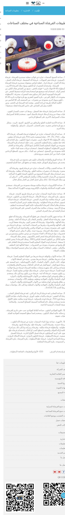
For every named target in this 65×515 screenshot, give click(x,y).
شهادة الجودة (58, 387)
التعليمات (59, 448)
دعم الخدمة (58, 452)
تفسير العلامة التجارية (54, 374)
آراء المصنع (58, 392)
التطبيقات (59, 443)
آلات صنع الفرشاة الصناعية (52, 411)
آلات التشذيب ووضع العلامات (52, 415)
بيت (32, 10)
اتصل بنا (60, 457)
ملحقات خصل (57, 420)
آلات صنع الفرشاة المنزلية (53, 406)
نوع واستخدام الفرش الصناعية (55, 351)
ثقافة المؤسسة (57, 378)
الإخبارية (23, 10)
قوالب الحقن (58, 425)
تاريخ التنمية (58, 383)
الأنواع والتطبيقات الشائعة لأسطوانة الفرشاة (21, 351)
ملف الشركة (58, 369)
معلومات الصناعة (8, 10)
